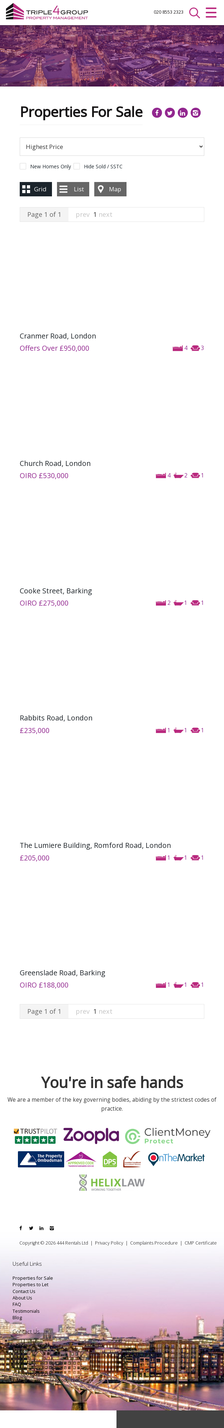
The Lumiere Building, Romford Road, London (95, 863)
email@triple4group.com (53, 1398)
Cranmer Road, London (58, 353)
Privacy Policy (109, 1260)
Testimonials (26, 1329)
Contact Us (24, 1309)
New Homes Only (50, 184)
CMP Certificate (201, 1260)
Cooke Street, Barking (56, 608)
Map (115, 206)
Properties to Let (30, 1302)
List (79, 206)
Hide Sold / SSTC (103, 184)
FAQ (17, 1322)
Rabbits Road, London (56, 736)
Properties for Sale (33, 1296)
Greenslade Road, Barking (62, 990)
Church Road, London (55, 481)
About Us (22, 1315)
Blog (17, 1336)
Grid (40, 206)
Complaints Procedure (154, 1260)
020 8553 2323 (153, 13)
